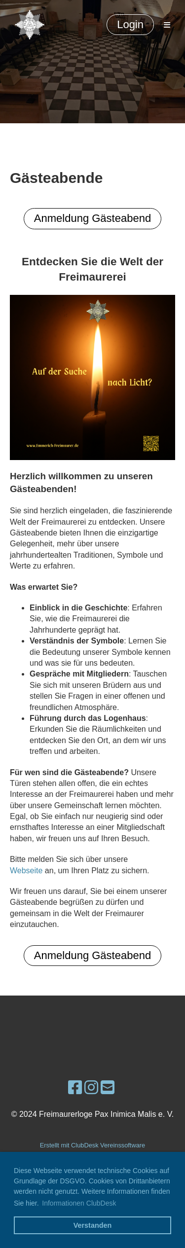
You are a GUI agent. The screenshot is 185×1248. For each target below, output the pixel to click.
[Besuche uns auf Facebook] (75, 1088)
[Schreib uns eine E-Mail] (107, 1088)
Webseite (26, 870)
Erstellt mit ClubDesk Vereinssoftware (92, 1145)
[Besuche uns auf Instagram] (91, 1088)
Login (130, 24)
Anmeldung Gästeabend (92, 218)
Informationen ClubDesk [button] (79, 1203)
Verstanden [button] (93, 1225)
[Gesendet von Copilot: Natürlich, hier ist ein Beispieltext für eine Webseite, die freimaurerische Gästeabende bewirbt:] (92, 592)
